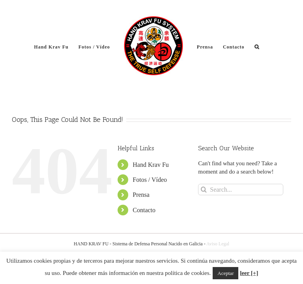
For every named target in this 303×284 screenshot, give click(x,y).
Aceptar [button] (225, 273)
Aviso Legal (217, 244)
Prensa (141, 194)
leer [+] (249, 273)
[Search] (203, 189)
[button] (256, 46)
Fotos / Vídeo (150, 179)
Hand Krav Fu (151, 164)
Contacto (144, 210)
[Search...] (240, 189)
